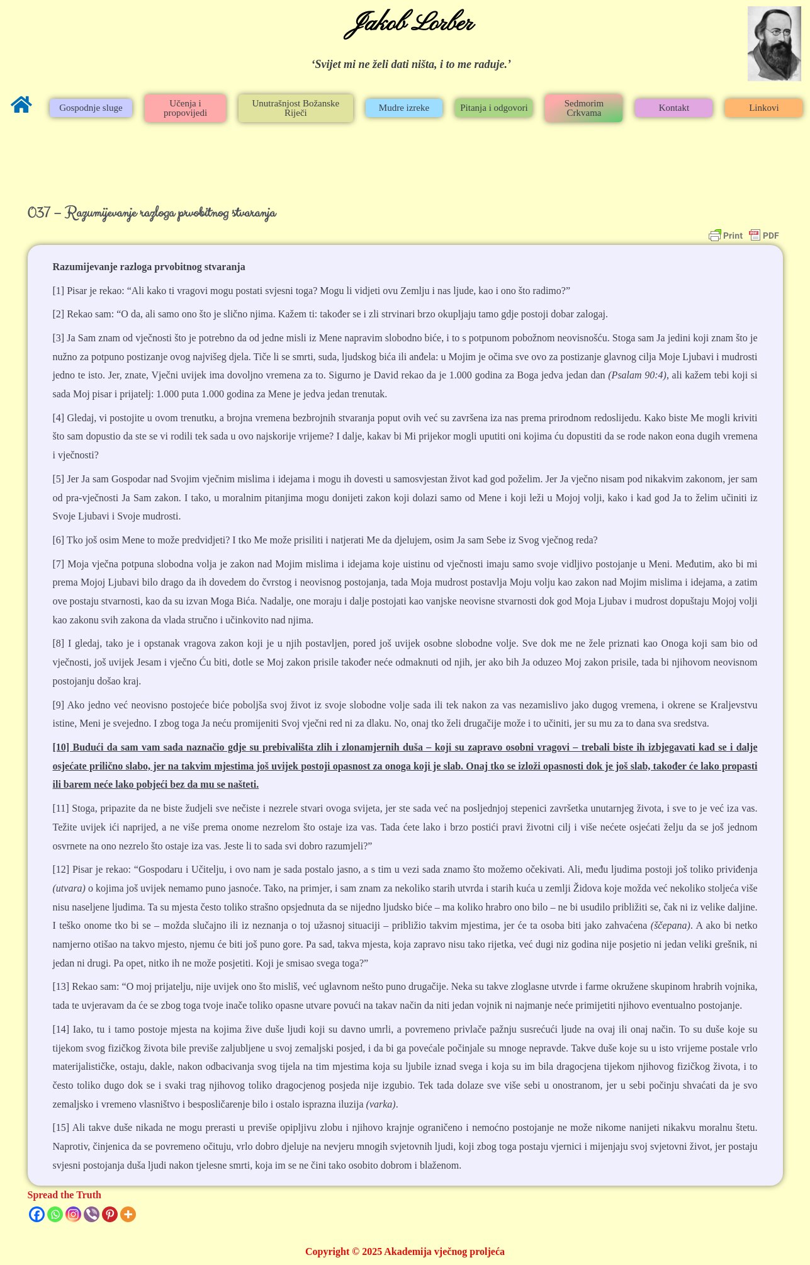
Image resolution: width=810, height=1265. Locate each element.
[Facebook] (37, 1214)
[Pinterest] (110, 1214)
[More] (128, 1214)
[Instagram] (73, 1214)
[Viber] (91, 1214)
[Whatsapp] (55, 1214)
